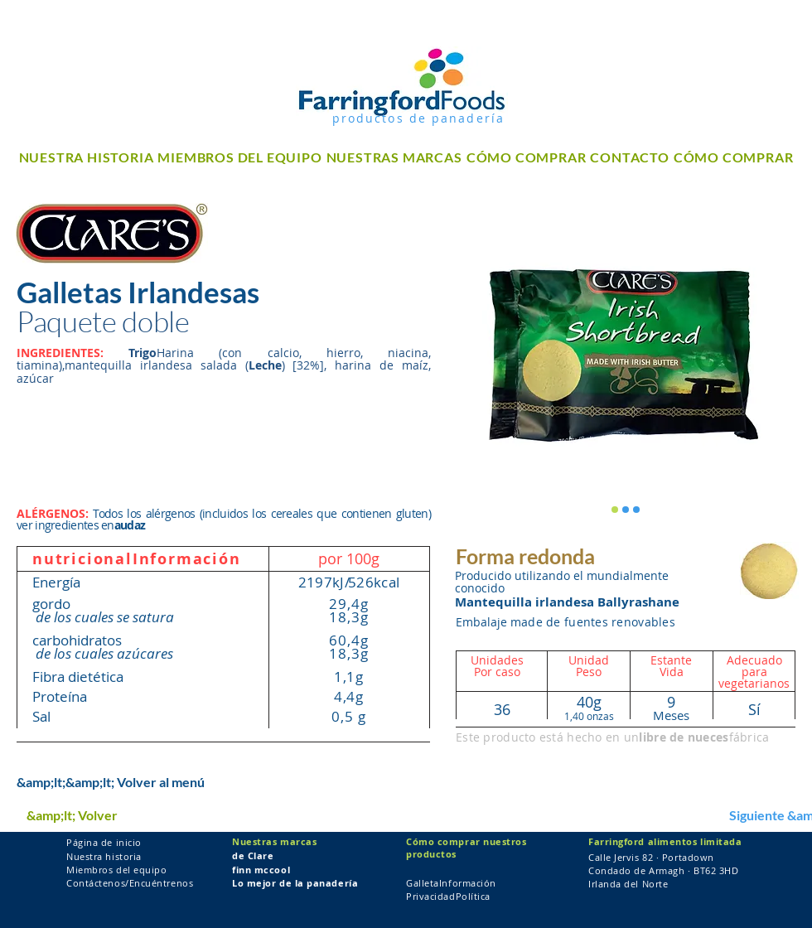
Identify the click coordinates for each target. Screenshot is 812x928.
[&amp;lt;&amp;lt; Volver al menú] (111, 782)
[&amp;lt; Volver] (78, 815)
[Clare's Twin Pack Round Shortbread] (614, 509)
